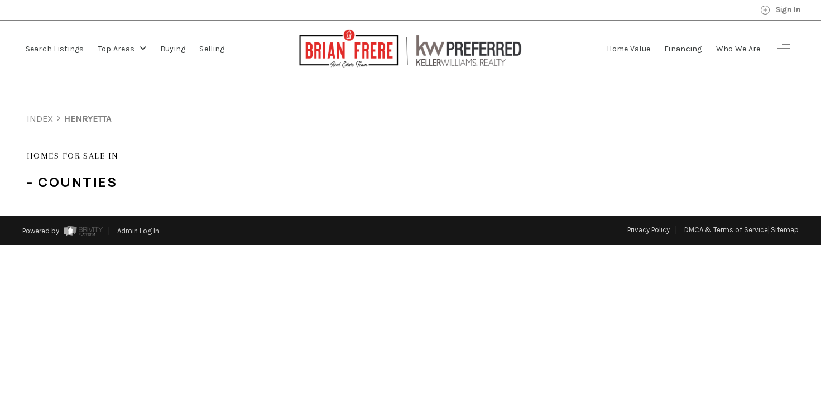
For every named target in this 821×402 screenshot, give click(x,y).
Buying (173, 49)
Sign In (780, 10)
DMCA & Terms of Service (726, 209)
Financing (683, 49)
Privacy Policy (648, 209)
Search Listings (55, 49)
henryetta (87, 98)
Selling (211, 49)
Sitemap (785, 209)
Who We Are (738, 49)
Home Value (628, 49)
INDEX (40, 98)
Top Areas (122, 49)
